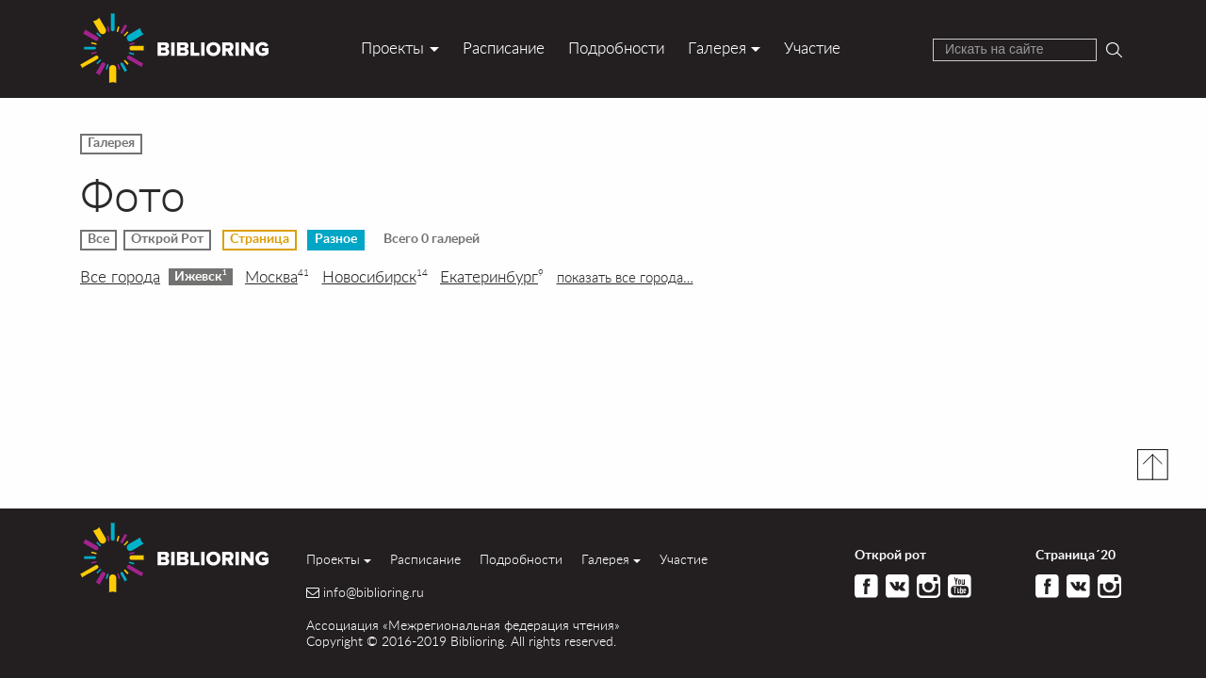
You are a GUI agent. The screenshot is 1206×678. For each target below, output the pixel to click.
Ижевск (200, 275)
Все (98, 239)
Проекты (392, 47)
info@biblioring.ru (373, 592)
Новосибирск (375, 276)
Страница (259, 239)
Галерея (717, 47)
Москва (277, 276)
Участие (812, 47)
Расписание (504, 47)
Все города (120, 276)
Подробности (616, 47)
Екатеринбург (492, 276)
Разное (336, 239)
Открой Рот (167, 239)
